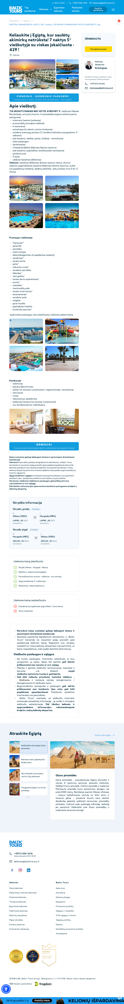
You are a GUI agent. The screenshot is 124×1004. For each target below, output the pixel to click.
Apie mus (60, 888)
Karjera (59, 925)
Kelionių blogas (63, 897)
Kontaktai (60, 893)
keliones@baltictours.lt (26, 861)
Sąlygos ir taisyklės (65, 911)
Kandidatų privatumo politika (69, 929)
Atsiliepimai (61, 934)
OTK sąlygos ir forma (66, 915)
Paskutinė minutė (77, 9)
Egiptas (26, 21)
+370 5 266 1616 (23, 853)
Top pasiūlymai (30, 9)
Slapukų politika (63, 920)
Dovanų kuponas (17, 925)
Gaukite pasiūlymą (98, 9)
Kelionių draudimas (18, 915)
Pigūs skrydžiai (16, 920)
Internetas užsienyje (19, 929)
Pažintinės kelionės (18, 911)
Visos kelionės (16, 888)
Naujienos (60, 902)
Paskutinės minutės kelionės (23, 893)
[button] (6, 989)
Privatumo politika (64, 906)
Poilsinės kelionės (17, 897)
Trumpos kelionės (17, 902)
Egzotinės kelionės (59, 9)
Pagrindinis (14, 21)
